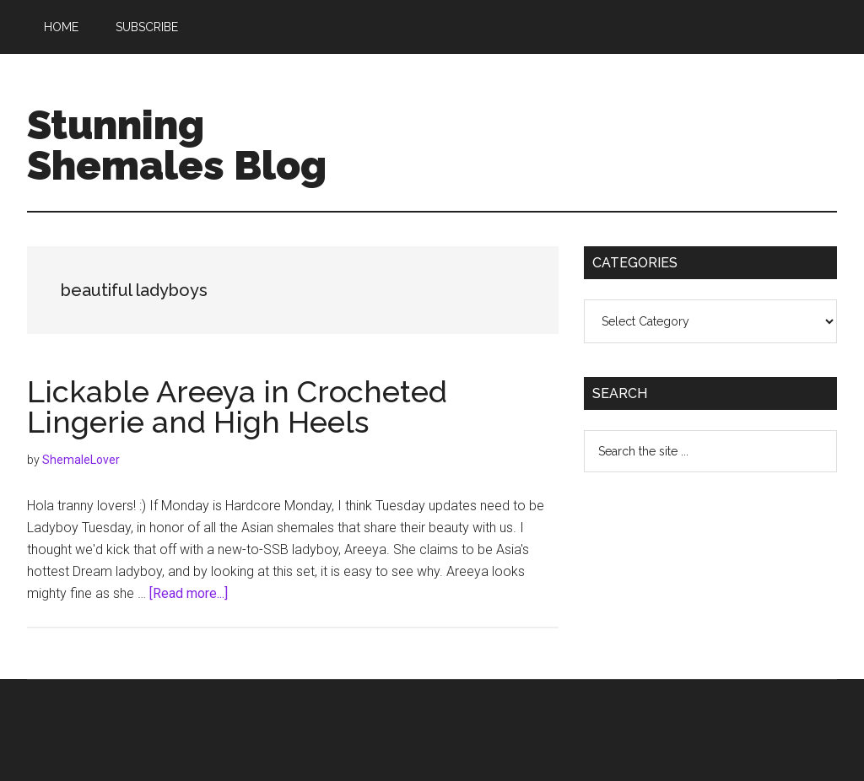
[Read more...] (188, 593)
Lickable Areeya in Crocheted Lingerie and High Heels (237, 406)
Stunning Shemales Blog (177, 145)
